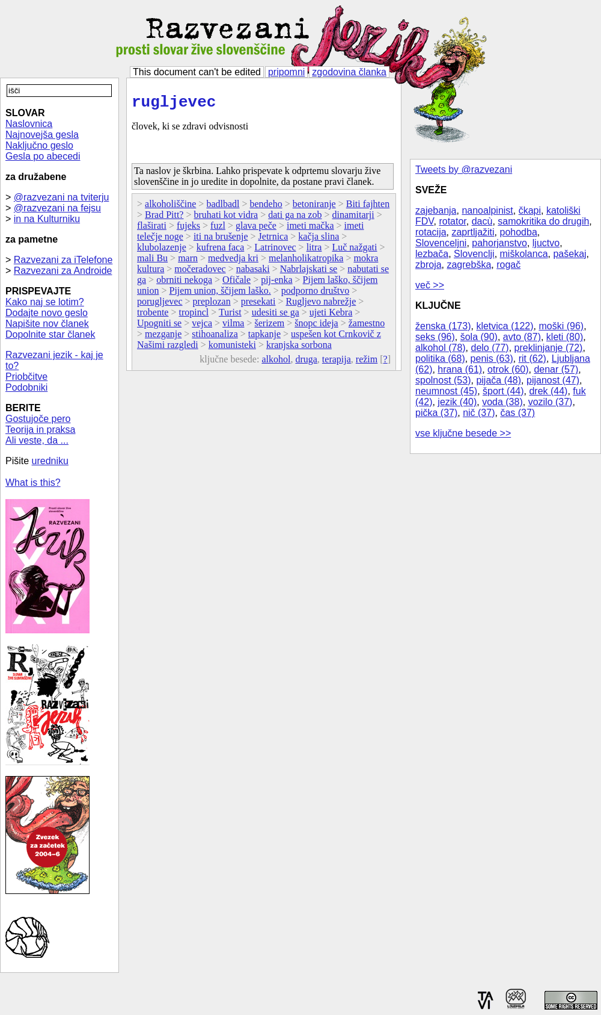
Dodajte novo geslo (46, 313)
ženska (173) (443, 326)
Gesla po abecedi (43, 156)
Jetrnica (273, 240)
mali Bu (152, 261)
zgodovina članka (349, 72)
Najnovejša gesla (42, 134)
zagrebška (469, 264)
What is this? (33, 482)
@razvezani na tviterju (61, 197)
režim (366, 363)
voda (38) (502, 402)
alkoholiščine (170, 207)
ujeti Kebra (331, 316)
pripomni (286, 72)
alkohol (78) (440, 348)
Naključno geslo (39, 145)
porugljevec (160, 305)
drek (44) (548, 391)
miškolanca (524, 254)
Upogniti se (159, 326)
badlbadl (222, 207)
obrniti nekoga (184, 283)
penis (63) (492, 358)
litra (314, 251)
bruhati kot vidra (226, 218)
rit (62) (532, 358)
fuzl (217, 229)
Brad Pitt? (164, 218)
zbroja (428, 264)
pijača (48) (498, 380)
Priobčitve (26, 376)
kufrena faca (221, 251)
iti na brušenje (221, 240)
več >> (429, 285)
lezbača (431, 254)
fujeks (188, 229)
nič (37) (479, 413)
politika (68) (440, 358)
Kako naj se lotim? (44, 302)
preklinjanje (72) (548, 348)
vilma (233, 326)
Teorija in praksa (40, 429)
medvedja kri (233, 261)
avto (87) (522, 337)
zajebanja (436, 210)
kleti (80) (564, 337)
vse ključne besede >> (463, 433)
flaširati (151, 229)
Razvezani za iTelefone (63, 260)
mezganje (163, 337)
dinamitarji (353, 218)
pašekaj (569, 254)
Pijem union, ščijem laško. (219, 294)
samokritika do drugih (543, 221)
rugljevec (174, 104)
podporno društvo (315, 294)
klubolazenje (161, 251)
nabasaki (253, 272)
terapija (336, 363)
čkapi (530, 210)
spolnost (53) (443, 380)
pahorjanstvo (499, 243)
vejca (202, 326)
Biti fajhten (367, 207)
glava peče (256, 229)
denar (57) (556, 369)
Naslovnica (28, 124)
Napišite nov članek (47, 323)
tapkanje (264, 337)
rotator (452, 221)
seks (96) (435, 337)
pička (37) (436, 413)
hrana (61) (460, 369)
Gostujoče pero (38, 419)
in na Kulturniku (47, 219)
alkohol (275, 363)
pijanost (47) (552, 380)
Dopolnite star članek (50, 334)
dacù (482, 221)
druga (306, 363)
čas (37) (517, 413)
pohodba (518, 232)
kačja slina (318, 240)
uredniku (50, 461)
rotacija (431, 232)
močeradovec (199, 272)
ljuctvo (546, 243)
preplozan (212, 305)
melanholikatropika (306, 261)
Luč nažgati (354, 251)
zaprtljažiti (472, 232)
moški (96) (561, 326)
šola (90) (479, 337)
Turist (230, 316)
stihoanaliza (214, 337)
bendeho (266, 207)
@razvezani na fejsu (57, 208)
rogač (508, 264)
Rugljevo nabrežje (320, 305)
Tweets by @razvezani (463, 169)
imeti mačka (310, 229)
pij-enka (276, 283)
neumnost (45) (446, 391)
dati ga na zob (295, 218)
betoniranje (314, 207)
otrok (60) (507, 369)
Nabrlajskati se (309, 272)
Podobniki (26, 387)
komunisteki (232, 348)
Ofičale (236, 283)
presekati (258, 305)
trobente (152, 316)
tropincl (193, 316)
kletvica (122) (504, 326)
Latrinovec (275, 251)
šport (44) (503, 391)
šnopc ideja (316, 326)
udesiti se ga (275, 316)
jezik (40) (457, 402)
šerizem (270, 326)
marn (188, 261)
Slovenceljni (440, 243)
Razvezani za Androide (63, 270)
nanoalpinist (487, 210)
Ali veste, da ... (37, 440)
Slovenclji (474, 254)
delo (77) (490, 348)
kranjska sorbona (299, 348)
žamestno (367, 326)
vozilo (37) (550, 402)
